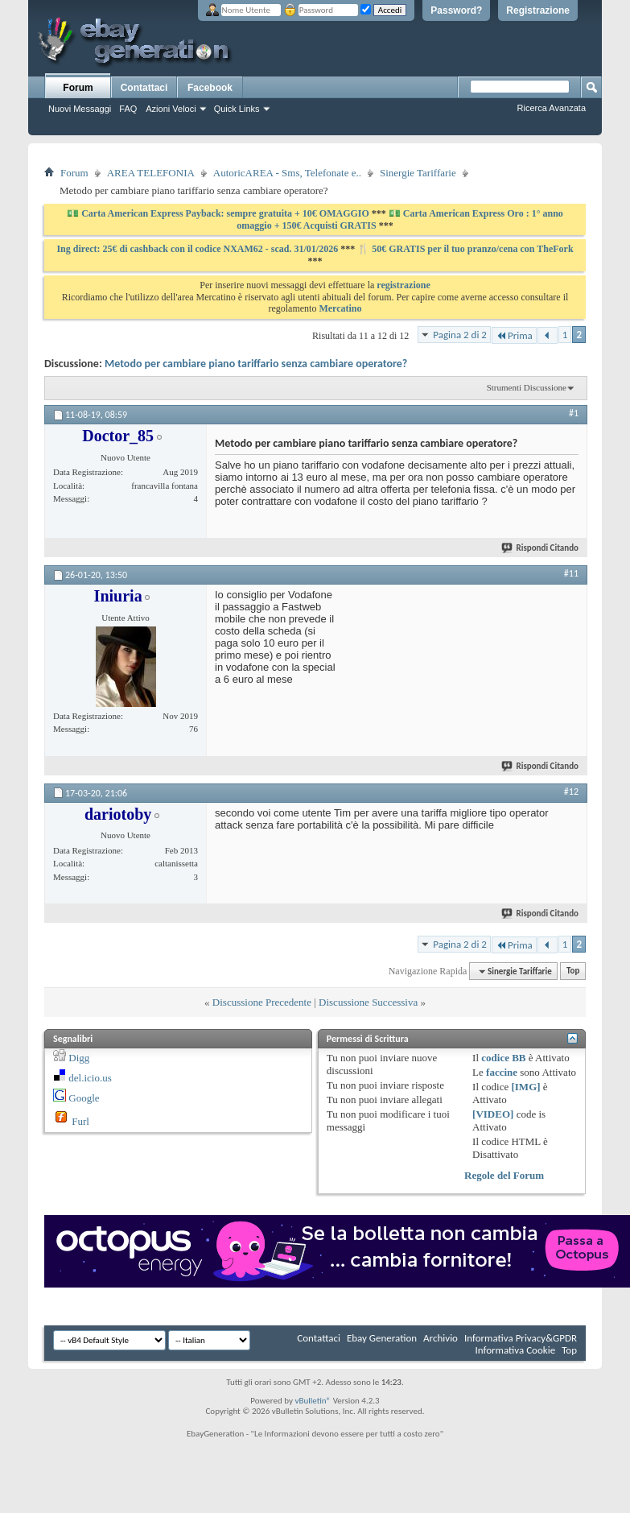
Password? (456, 10)
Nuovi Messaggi (79, 109)
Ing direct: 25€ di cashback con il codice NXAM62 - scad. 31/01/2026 (198, 248)
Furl (80, 1121)
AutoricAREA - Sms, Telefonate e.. (287, 173)
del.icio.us (89, 1078)
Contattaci (144, 87)
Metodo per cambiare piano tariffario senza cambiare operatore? (256, 363)
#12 (571, 791)
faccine (501, 1072)
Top (572, 971)
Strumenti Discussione (526, 387)
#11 (571, 573)
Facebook (210, 87)
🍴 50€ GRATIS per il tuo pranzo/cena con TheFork (465, 248)
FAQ (128, 109)
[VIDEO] (492, 1114)
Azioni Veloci (171, 109)
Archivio (440, 1338)
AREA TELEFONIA (151, 173)
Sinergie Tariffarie (418, 173)
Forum (78, 87)
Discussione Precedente (261, 1002)
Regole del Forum (504, 1175)
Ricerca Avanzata (551, 108)
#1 (574, 413)
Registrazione (538, 10)
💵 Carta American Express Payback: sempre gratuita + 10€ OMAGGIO (219, 213)
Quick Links (237, 109)
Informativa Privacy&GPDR (520, 1338)
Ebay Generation (382, 1338)
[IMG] (525, 1087)
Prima (514, 335)
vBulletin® (312, 1400)
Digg (78, 1058)
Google (83, 1098)
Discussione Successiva (368, 1002)
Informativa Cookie (515, 1350)
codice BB (503, 1058)
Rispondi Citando (541, 548)
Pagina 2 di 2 (460, 335)
